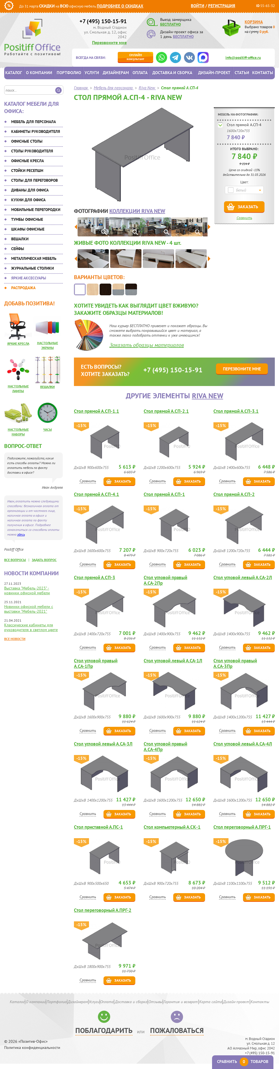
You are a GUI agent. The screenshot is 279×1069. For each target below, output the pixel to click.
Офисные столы (26, 141)
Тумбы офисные (27, 219)
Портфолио (69, 72)
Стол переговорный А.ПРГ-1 (242, 827)
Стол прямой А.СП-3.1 (236, 411)
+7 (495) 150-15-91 (103, 21)
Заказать (248, 206)
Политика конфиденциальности (32, 1047)
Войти (197, 5)
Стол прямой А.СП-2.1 (166, 411)
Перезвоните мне (109, 42)
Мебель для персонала (33, 121)
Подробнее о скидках (120, 6)
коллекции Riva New (137, 211)
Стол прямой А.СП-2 (234, 494)
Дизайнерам (116, 72)
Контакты (262, 72)
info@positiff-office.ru (243, 57)
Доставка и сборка (172, 72)
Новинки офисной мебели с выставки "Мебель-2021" (28, 609)
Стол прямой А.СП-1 (164, 494)
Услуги (92, 72)
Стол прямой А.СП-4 (244, 124)
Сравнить (244, 217)
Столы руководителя (32, 151)
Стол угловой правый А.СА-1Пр (95, 663)
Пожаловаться (177, 1030)
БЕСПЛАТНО (170, 24)
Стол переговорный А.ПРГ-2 (102, 910)
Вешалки (19, 238)
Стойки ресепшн (27, 170)
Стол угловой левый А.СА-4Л (242, 744)
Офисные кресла (27, 160)
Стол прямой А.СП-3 (94, 578)
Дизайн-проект (214, 72)
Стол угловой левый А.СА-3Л (103, 744)
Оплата (140, 72)
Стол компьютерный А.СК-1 (172, 827)
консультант (135, 57)
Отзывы (155, 1001)
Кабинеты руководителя (35, 131)
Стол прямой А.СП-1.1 (96, 411)
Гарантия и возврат (180, 1001)
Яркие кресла (18, 343)
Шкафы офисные (27, 229)
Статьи (242, 72)
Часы (47, 429)
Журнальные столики (32, 268)
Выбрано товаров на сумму (260, 29)
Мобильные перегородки (35, 209)
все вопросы (15, 560)
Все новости (14, 639)
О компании (39, 72)
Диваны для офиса (30, 190)
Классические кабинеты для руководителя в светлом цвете (31, 627)
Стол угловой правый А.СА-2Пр (165, 580)
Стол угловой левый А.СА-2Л (242, 578)
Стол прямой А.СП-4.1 (96, 494)
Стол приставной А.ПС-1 (98, 827)
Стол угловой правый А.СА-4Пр (165, 746)
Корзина (254, 22)
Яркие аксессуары (28, 278)
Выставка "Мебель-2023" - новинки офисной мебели (27, 590)
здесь (21, 534)
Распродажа (23, 287)
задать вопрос (44, 560)
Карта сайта (210, 1001)
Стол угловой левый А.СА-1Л (173, 661)
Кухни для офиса (28, 199)
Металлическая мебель (33, 258)
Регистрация (221, 5)
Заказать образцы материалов (146, 345)
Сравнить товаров (242, 1061)
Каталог (13, 72)
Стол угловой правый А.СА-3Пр (235, 663)
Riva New (207, 395)
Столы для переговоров (34, 180)
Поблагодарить (104, 1030)
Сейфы (17, 248)
